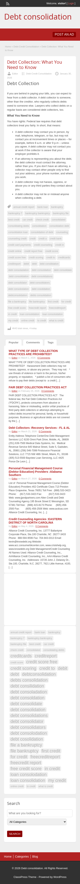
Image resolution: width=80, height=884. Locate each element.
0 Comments (44, 358)
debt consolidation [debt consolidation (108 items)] (28, 709)
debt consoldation (41, 270)
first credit (53, 301)
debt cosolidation (41, 289)
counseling (62, 232)
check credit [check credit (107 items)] (17, 650)
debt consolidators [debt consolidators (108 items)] (28, 727)
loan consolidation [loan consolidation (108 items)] (28, 780)
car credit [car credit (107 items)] (49, 644)
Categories (22, 856)
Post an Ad (64, 34)
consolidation (39, 226)
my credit (13, 320)
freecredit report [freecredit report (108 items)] (26, 762)
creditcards (64, 257)
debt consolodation (18, 289)
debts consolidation (40, 295)
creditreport (14, 263)
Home (8, 46)
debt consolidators (40, 282)
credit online (15, 251)
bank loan (42, 207)
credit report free (33, 251)
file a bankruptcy (17, 301)
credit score (51, 251)
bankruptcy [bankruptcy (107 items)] (54, 632)
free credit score (17, 308)
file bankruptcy (37, 301)
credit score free (17, 257)
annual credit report (23, 207)
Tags (50, 342)
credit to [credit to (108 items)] (47, 668)
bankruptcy (57, 207)
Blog (35, 856)
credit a (42, 238)
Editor (15, 73)
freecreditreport (57, 308)
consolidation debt (59, 226)
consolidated (58, 219)
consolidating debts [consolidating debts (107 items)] (53, 650)
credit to (50, 257)
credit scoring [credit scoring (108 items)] (23, 668)
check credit (42, 219)
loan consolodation (52, 314)
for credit (66, 301)
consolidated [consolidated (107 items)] (33, 650)
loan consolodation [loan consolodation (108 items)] (29, 774)
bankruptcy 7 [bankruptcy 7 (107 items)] (18, 638)
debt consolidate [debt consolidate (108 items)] (26, 703)
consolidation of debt (42, 232)
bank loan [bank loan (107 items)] (40, 632)
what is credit (56, 320)
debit (26, 263)
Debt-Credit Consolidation (26, 46)
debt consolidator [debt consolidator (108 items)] (27, 721)
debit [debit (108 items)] (62, 668)
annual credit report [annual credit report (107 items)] (21, 632)
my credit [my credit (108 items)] (57, 780)
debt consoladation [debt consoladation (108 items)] (29, 692)
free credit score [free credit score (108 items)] (26, 768)
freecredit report (37, 308)
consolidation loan (18, 232)
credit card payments (19, 244)
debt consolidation (19, 276)
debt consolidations (42, 276)
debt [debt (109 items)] (15, 674)
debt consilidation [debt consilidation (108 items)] (27, 686)
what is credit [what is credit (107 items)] (46, 786)
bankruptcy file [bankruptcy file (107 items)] (18, 644)
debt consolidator (17, 282)
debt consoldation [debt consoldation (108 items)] (27, 697)
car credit (27, 219)
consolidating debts (18, 226)
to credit (41, 320)
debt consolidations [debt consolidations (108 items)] (29, 715)
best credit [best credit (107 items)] (34, 644)
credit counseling (43, 244)
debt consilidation (49, 263)
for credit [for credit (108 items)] (19, 756)
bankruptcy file (60, 213)
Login (71, 3)
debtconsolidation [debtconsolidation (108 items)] (39, 674)
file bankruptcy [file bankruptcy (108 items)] (25, 751)
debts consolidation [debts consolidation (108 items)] (29, 680)
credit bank (56, 238)
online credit (27, 320)
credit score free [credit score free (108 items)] (41, 661)
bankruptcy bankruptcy (37, 213)
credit (33, 238)
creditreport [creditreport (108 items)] (46, 656)
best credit (13, 219)
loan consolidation (29, 314)
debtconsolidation (17, 295)
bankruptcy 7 (15, 213)
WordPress (59, 877)
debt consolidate (63, 270)
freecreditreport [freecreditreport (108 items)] (45, 756)
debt (34, 263)
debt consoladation (18, 270)
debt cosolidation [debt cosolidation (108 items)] (27, 739)
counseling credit (17, 238)
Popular (13, 342)
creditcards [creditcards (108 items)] (21, 656)
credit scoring (36, 257)
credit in (59, 244)
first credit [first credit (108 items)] (51, 751)
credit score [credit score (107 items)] (17, 662)
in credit (12, 314)
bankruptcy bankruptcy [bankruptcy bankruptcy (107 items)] (40, 638)
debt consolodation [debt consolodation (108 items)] (29, 733)
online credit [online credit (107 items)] (17, 786)
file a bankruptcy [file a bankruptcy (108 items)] (26, 745)
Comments (33, 342)
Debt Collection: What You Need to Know (34, 64)
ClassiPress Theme (25, 877)
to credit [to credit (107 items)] (31, 786)
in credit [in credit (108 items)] (52, 768)
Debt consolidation (38, 16)
